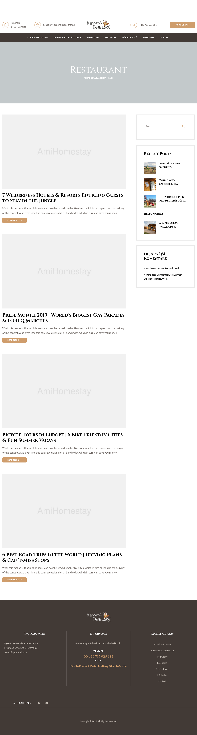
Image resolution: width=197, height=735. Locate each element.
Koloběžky (110, 37)
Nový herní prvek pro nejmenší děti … (172, 198)
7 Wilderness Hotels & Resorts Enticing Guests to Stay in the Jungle (62, 198)
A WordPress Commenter (156, 268)
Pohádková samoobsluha (168, 182)
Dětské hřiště (129, 37)
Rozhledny (93, 37)
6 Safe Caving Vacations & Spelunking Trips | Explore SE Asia (172, 225)
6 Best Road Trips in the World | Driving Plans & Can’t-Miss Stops (62, 557)
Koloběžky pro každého (169, 165)
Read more (17, 220)
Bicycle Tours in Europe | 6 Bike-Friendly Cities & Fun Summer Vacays (62, 438)
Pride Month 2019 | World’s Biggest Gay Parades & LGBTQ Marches (63, 318)
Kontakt (165, 37)
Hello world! (153, 213)
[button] (182, 25)
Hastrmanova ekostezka (67, 37)
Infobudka (148, 37)
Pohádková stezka (37, 37)
